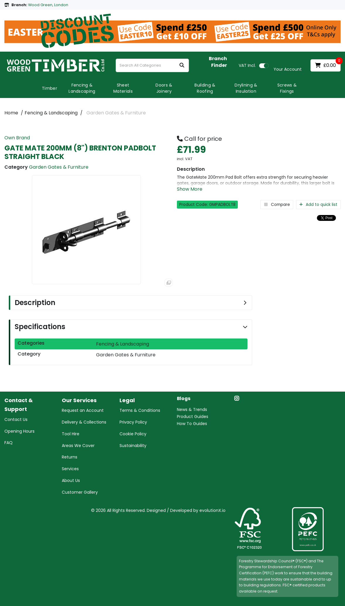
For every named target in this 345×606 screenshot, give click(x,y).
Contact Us (16, 419)
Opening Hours (19, 431)
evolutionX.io (212, 510)
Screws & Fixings (287, 88)
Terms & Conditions (139, 410)
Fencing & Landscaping (82, 88)
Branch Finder (218, 62)
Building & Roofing (204, 88)
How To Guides (192, 423)
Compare (277, 204)
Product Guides (192, 416)
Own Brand (17, 137)
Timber (49, 88)
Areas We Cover (78, 445)
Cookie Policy (132, 434)
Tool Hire (70, 434)
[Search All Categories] (152, 65)
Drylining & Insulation (246, 88)
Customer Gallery (80, 492)
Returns (69, 457)
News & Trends (192, 409)
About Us (71, 480)
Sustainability (132, 445)
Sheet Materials (123, 88)
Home (11, 112)
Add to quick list (318, 204)
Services (70, 469)
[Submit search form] (182, 65)
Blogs (183, 399)
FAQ (8, 443)
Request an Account (83, 410)
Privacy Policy (133, 422)
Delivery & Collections (84, 422)
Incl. (247, 65)
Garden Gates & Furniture (116, 112)
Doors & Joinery (164, 88)
